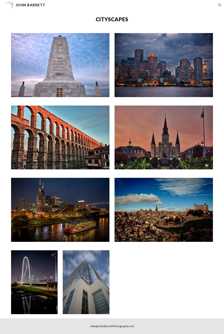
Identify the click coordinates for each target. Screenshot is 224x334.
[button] (220, 5)
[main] (112, 19)
